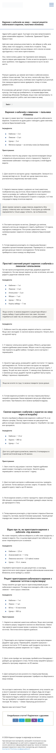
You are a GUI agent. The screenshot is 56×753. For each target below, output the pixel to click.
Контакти (5, 749)
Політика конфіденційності (20, 749)
